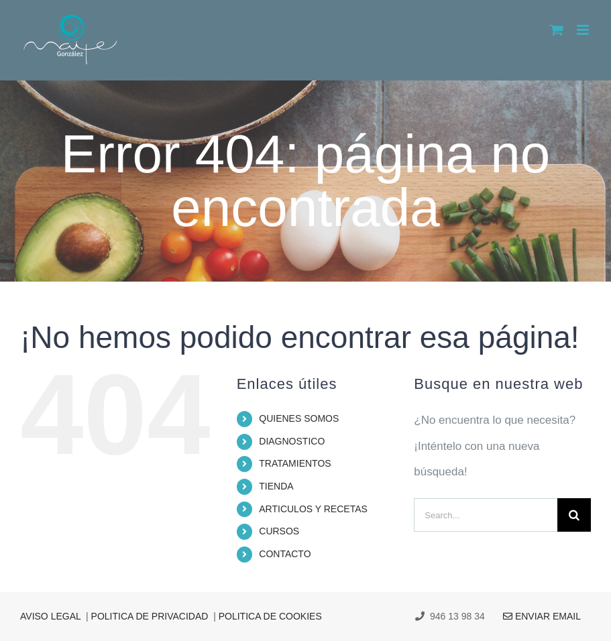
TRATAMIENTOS (295, 463)
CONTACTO (285, 553)
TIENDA (276, 486)
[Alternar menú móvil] (584, 30)
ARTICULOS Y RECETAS (313, 509)
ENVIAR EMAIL (534, 616)
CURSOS (279, 531)
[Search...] (485, 515)
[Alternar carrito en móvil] (556, 30)
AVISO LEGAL (50, 616)
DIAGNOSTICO (292, 441)
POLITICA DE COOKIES (270, 616)
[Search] (574, 515)
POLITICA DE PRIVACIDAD (150, 616)
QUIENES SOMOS (299, 418)
